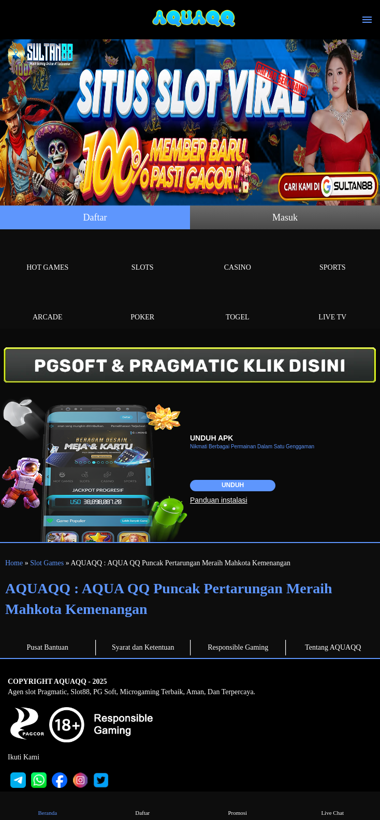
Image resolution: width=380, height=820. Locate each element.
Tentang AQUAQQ (333, 647)
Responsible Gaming (238, 647)
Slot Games (47, 563)
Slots (143, 255)
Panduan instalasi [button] (218, 500)
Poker (143, 305)
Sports (333, 255)
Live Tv (333, 305)
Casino (238, 255)
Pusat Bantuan (48, 647)
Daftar (95, 217)
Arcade (48, 305)
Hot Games (48, 255)
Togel (238, 305)
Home (14, 563)
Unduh (233, 485)
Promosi (237, 805)
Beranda (47, 805)
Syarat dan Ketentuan (143, 647)
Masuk (285, 217)
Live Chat (332, 805)
